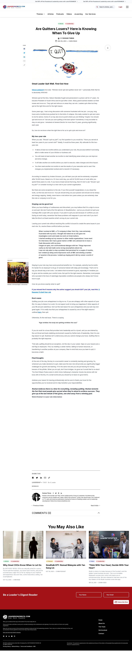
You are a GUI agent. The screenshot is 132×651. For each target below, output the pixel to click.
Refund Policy (15, 647)
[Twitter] (6, 636)
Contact (101, 634)
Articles (51, 15)
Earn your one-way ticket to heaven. (12, 633)
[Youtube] (11, 636)
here (39, 313)
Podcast (50, 561)
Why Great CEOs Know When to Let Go (22, 565)
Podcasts (60, 15)
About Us (101, 624)
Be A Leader (52, 483)
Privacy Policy (7, 647)
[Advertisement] (66, 412)
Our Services (90, 15)
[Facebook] (3, 636)
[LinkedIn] (9, 636)
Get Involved (102, 630)
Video (91, 561)
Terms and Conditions (26, 647)
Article (60, 24)
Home (100, 620)
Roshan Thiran (68, 39)
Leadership (69, 24)
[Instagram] (14, 636)
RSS (34, 647)
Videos (69, 15)
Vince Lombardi (38, 90)
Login (120, 7)
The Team (101, 627)
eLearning (79, 15)
